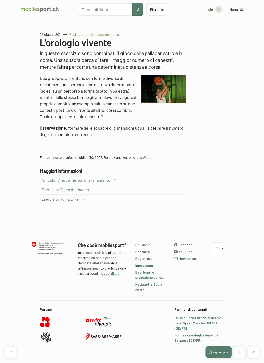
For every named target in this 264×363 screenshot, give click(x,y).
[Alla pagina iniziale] (40, 9)
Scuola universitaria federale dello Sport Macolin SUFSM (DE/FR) (198, 323)
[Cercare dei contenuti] (105, 9)
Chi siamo (143, 245)
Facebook (184, 245)
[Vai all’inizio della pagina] (11, 352)
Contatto (142, 251)
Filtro (156, 9)
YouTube (183, 251)
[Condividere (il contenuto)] (253, 352)
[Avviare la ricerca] (137, 9)
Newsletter (185, 258)
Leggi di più (110, 273)
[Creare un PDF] (239, 352)
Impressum (144, 265)
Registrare (143, 258)
